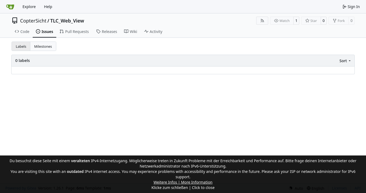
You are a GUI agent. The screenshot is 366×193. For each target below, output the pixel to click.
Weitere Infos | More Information (183, 182)
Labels (21, 46)
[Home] (10, 7)
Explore (29, 6)
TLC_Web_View (67, 20)
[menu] (345, 60)
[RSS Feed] (262, 21)
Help (48, 6)
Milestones (43, 46)
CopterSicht (33, 20)
